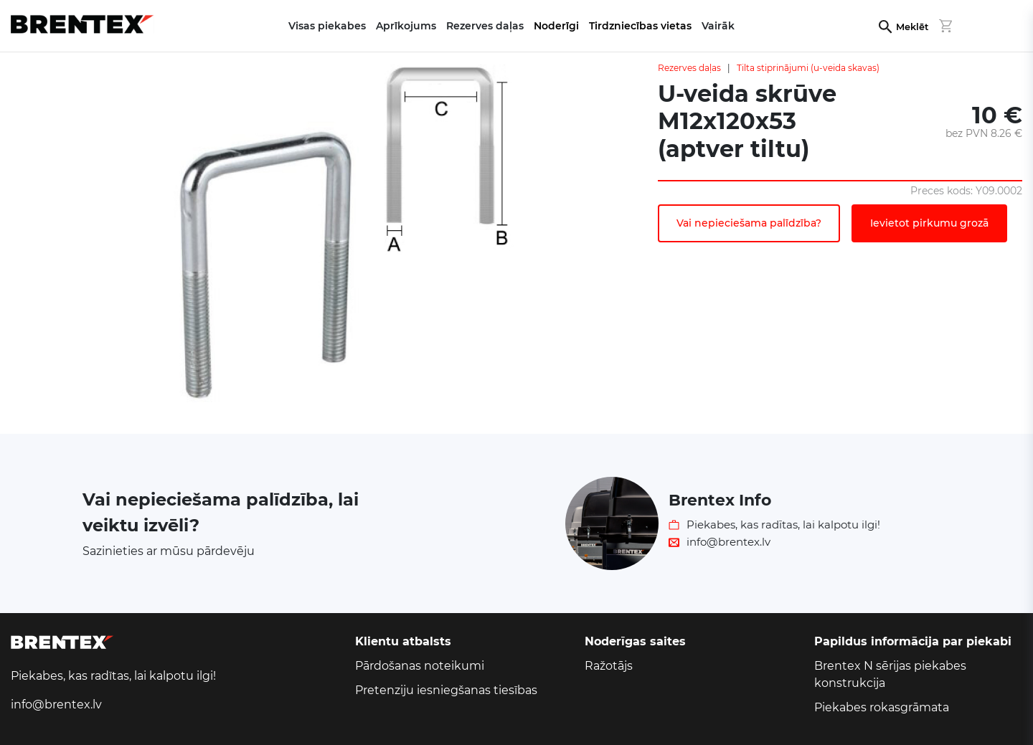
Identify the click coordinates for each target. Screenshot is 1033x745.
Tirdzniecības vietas (640, 25)
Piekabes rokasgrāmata (881, 707)
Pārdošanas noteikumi (419, 666)
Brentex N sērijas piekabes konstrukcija (890, 674)
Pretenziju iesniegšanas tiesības (446, 690)
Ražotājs (609, 666)
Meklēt (912, 27)
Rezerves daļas (689, 67)
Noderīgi (556, 25)
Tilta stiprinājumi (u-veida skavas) (808, 67)
